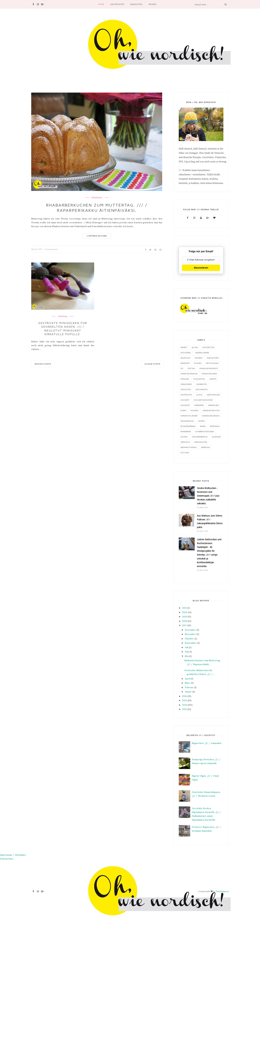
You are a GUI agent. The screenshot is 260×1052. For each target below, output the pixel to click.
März (187, 682)
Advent (184, 347)
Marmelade (213, 405)
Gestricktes (117, 4)
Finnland (185, 379)
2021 (184, 607)
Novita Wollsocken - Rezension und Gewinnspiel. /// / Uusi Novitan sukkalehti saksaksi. (208, 495)
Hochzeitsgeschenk (203, 400)
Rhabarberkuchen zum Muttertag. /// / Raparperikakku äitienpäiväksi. (96, 208)
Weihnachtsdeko (189, 447)
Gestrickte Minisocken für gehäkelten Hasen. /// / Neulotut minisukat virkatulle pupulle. (62, 328)
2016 (184, 696)
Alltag (195, 347)
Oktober (189, 638)
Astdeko (199, 358)
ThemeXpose (222, 891)
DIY (182, 368)
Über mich (185, 442)
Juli (186, 647)
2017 (184, 625)
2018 (184, 620)
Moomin (194, 410)
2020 (184, 612)
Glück (199, 394)
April (187, 678)
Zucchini (185, 452)
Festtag (191, 368)
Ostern (201, 421)
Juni (187, 651)
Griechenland (213, 394)
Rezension (215, 426)
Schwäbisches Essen (204, 431)
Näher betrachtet (211, 410)
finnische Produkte (208, 368)
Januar (188, 691)
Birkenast (185, 363)
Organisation (187, 421)
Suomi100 (216, 437)
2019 (184, 616)
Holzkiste (185, 405)
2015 (184, 700)
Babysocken (213, 358)
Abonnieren (201, 267)
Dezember (190, 629)
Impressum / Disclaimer (13, 854)
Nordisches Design (211, 416)
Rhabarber (186, 431)
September (191, 642)
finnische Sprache (189, 373)
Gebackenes (96, 197)
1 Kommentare (51, 249)
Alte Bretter (208, 347)
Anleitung (62, 316)
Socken (184, 437)
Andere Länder (202, 352)
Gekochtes (136, 4)
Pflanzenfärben (188, 426)
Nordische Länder (189, 416)
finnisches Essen (209, 373)
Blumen (198, 363)
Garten (212, 379)
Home (101, 4)
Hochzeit (185, 400)
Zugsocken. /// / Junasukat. (207, 743)
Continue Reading (97, 236)
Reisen (152, 4)
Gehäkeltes (201, 384)
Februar (189, 687)
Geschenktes (201, 389)
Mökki (183, 410)
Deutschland (212, 363)
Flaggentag (199, 379)
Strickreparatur (199, 437)
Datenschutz (7, 858)
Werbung (205, 447)
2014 (184, 704)
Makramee (199, 405)
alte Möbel (186, 352)
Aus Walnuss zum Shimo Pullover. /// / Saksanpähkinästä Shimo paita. (210, 521)
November (190, 634)
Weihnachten (200, 442)
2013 (184, 709)
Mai (187, 656)
